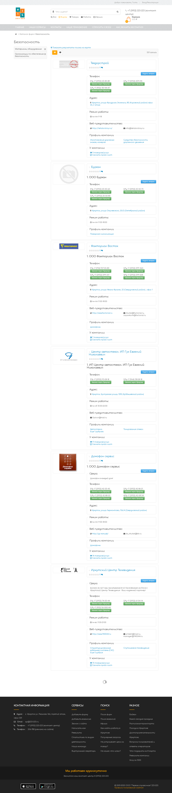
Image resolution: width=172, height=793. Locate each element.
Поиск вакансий (108, 719)
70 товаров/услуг (100, 663)
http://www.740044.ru (101, 634)
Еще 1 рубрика (97, 432)
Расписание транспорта (141, 724)
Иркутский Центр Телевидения (113, 570)
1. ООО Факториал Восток (105, 256)
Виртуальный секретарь (83, 751)
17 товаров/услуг (99, 442)
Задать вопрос (148, 74)
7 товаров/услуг (99, 337)
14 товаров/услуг (99, 556)
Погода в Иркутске (138, 728)
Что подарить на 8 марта (142, 751)
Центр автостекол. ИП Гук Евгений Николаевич (115, 353)
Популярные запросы (111, 737)
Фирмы (63, 17)
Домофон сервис (102, 456)
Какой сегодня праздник (141, 719)
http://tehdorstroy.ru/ (102, 128)
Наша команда (79, 746)
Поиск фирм (106, 714)
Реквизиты (77, 733)
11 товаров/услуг (99, 153)
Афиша (98, 17)
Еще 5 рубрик (96, 653)
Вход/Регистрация (150, 2)
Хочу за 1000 (135, 760)
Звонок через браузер (101, 84)
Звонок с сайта (79, 724)
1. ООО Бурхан (96, 177)
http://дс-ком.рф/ (100, 534)
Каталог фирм (27, 34)
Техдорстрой (100, 63)
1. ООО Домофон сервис (103, 466)
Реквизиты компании (139, 756)
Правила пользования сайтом (128, 788)
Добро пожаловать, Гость (125, 2)
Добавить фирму (80, 714)
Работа (86, 17)
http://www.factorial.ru (102, 313)
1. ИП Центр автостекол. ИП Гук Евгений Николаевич (115, 366)
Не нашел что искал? (111, 751)
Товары (74, 17)
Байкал (132, 714)
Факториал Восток (104, 246)
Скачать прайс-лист (101, 155)
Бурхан (96, 167)
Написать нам (79, 728)
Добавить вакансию (81, 719)
